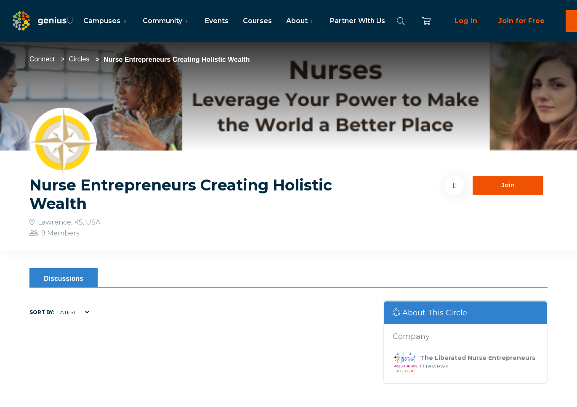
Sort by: (41, 312)
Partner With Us (357, 21)
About (301, 21)
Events (217, 21)
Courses (257, 21)
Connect (42, 59)
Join (508, 185)
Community (166, 21)
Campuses (105, 21)
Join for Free (521, 21)
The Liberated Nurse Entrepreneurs (477, 358)
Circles (79, 59)
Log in (466, 21)
